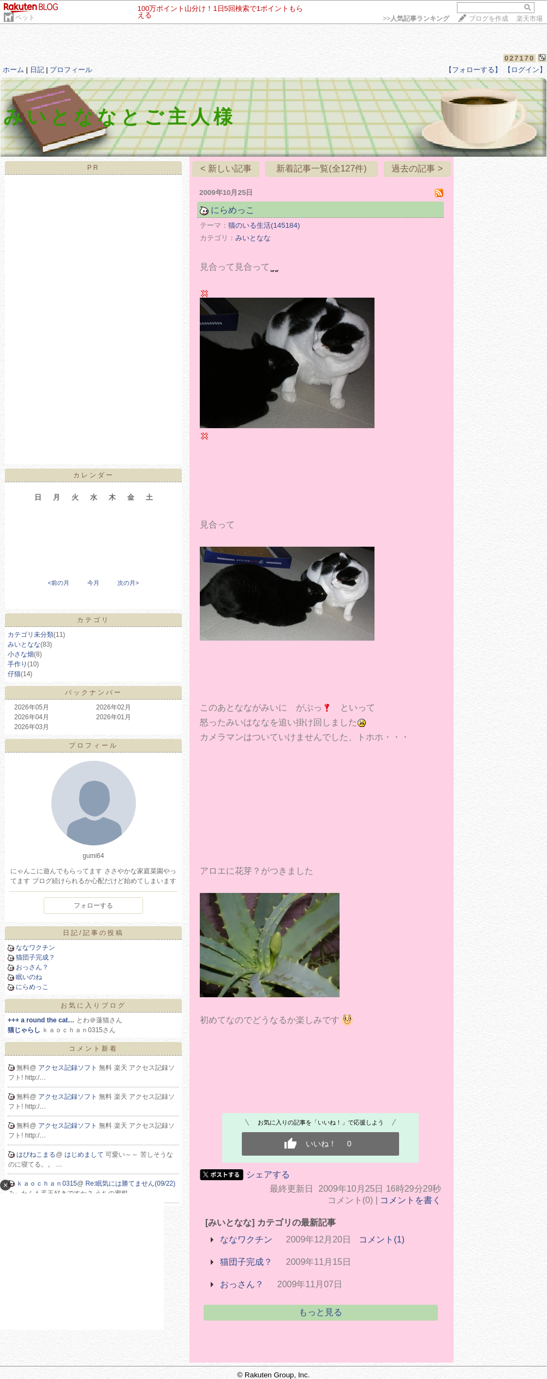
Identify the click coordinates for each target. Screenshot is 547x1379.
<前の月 (58, 582)
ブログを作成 (488, 18)
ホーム (13, 70)
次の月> (128, 582)
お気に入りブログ (93, 1005)
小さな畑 (21, 654)
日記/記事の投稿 (93, 933)
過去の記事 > (417, 168)
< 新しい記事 (226, 168)
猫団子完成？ (35, 957)
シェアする (268, 1174)
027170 (519, 58)
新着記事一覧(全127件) (321, 168)
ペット (25, 17)
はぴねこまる (36, 1154)
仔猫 (14, 674)
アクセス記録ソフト (68, 1068)
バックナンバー (93, 692)
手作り (17, 664)
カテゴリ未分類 (30, 634)
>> (416, 18)
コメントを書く (410, 1200)
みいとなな (24, 644)
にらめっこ (32, 987)
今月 (93, 582)
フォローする (93, 905)
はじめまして (84, 1154)
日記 (37, 70)
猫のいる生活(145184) (264, 225)
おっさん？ (32, 967)
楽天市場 (529, 18)
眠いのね (29, 977)
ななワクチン (35, 947)
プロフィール (71, 70)
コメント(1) (382, 1239)
